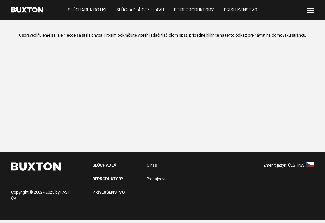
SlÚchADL (103, 165)
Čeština (301, 165)
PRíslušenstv (107, 192)
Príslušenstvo (240, 9)
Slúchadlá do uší (87, 9)
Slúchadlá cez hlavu (140, 9)
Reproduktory (107, 179)
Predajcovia (157, 179)
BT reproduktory (194, 9)
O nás (152, 165)
